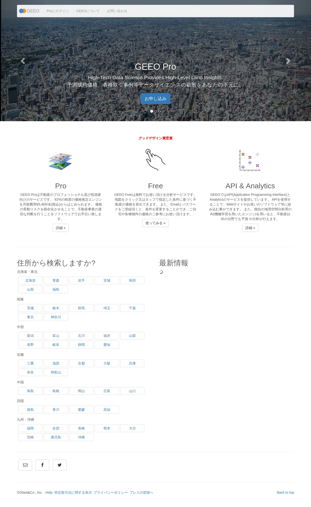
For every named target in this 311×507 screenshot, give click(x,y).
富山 (55, 336)
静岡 (81, 345)
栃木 (55, 308)
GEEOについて (88, 11)
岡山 (81, 391)
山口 (132, 391)
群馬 (81, 308)
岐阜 (55, 345)
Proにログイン (58, 11)
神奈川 (56, 317)
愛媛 (81, 410)
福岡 (30, 428)
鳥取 (30, 391)
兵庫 (132, 363)
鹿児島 (56, 437)
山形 (30, 289)
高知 (107, 410)
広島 (107, 391)
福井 (107, 336)
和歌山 (56, 372)
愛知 (107, 345)
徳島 (30, 410)
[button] (23, 60)
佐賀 (55, 428)
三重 (30, 363)
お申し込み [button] (155, 98)
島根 (55, 391)
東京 (30, 317)
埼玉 (107, 308)
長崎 (81, 428)
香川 (55, 410)
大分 (132, 428)
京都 (81, 363)
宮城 (107, 280)
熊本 (107, 428)
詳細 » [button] (61, 228)
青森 (55, 280)
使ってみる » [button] (155, 223)
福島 (55, 289)
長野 (30, 345)
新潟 (30, 336)
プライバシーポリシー (111, 492)
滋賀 (55, 363)
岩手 (81, 280)
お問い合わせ (117, 11)
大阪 (107, 363)
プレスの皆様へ (141, 492)
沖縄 (81, 437)
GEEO (33, 10)
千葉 (132, 308)
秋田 (132, 280)
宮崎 (30, 437)
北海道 (30, 280)
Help (48, 492)
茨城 (30, 308)
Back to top (285, 492)
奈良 (30, 372)
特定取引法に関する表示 (73, 492)
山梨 (132, 336)
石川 (81, 336)
